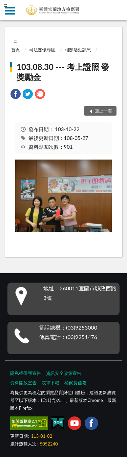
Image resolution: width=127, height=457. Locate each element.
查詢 (117, 10)
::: (5, 5)
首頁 (15, 49)
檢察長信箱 (75, 382)
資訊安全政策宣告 (63, 373)
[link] (15, 95)
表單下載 (50, 382)
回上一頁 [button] (103, 111)
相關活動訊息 (78, 49)
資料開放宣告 (23, 382)
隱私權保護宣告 (25, 373)
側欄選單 (10, 11)
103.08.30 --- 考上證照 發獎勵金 (63, 72)
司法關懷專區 (42, 49)
